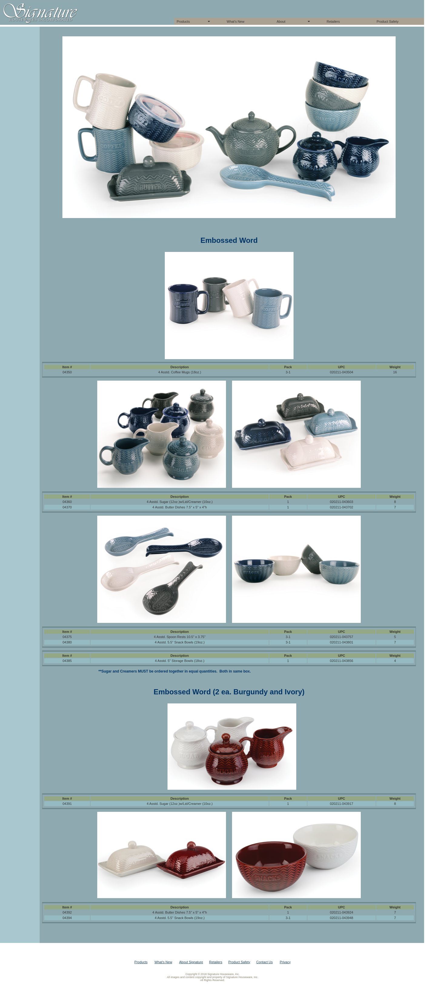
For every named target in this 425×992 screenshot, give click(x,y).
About (281, 21)
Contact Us (264, 962)
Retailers (333, 21)
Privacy (285, 962)
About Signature (191, 962)
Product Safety (387, 21)
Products (183, 21)
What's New (235, 21)
